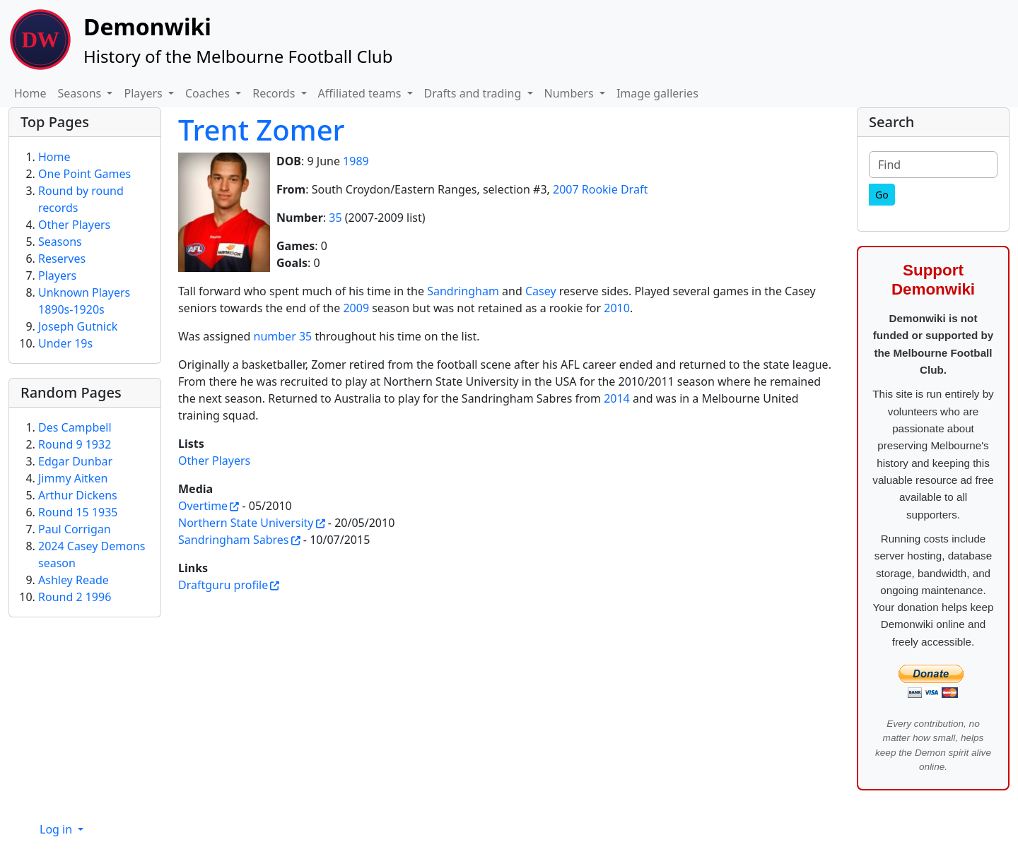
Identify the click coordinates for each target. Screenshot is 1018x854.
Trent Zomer (261, 129)
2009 (356, 308)
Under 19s (65, 343)
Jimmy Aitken (72, 478)
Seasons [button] (81, 93)
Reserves (62, 258)
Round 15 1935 (77, 512)
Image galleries (657, 93)
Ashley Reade (73, 580)
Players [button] (144, 93)
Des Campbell (75, 427)
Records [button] (275, 93)
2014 (617, 398)
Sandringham (463, 291)
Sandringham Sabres (233, 539)
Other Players (214, 460)
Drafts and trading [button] (474, 93)
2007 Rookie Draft (600, 189)
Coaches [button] (209, 93)
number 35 (283, 336)
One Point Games (84, 174)
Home (30, 93)
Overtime (203, 506)
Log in (57, 829)
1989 (356, 161)
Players (57, 275)
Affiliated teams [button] (361, 93)
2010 (617, 308)
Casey (540, 291)
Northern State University (246, 522)
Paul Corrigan (74, 529)
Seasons (60, 241)
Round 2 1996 (74, 597)
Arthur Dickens (77, 495)
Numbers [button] (570, 93)
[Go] (882, 195)
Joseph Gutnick (77, 326)
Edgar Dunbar (75, 461)
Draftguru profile (223, 585)
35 (335, 217)
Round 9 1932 (74, 444)
